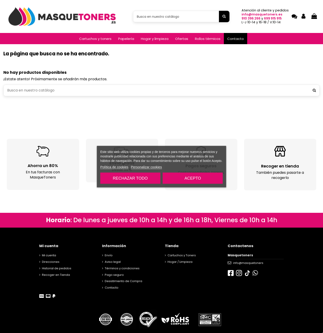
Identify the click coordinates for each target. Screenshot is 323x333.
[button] (95, 38)
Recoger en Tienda (56, 275)
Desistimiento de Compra (123, 281)
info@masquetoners (248, 263)
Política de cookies (114, 167)
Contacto (111, 287)
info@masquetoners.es (262, 14)
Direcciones (50, 262)
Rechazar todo (130, 178)
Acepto (192, 178)
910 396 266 (251, 18)
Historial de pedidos (56, 268)
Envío (109, 255)
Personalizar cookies (146, 167)
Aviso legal (113, 262)
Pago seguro (114, 275)
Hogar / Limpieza (180, 262)
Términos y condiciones (122, 268)
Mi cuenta (49, 255)
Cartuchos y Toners (182, 255)
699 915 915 (273, 18)
